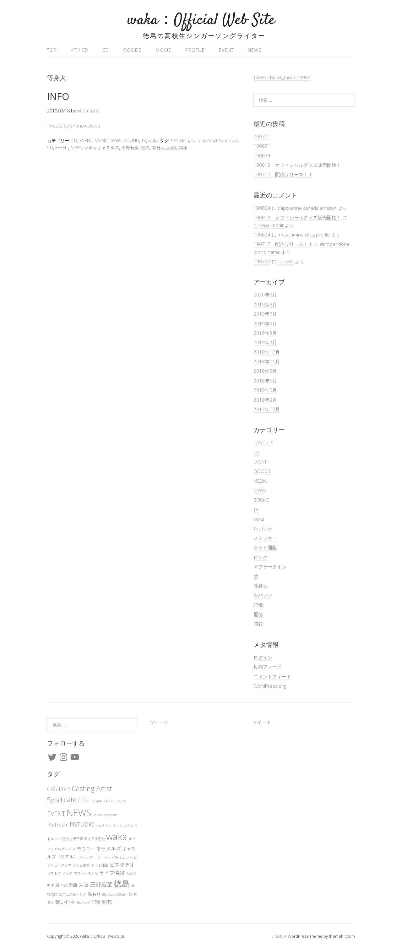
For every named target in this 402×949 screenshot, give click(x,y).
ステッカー (265, 538)
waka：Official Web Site (201, 20)
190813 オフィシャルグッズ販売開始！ (297, 165)
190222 (261, 261)
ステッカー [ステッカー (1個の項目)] (87, 857)
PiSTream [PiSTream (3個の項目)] (57, 824)
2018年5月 (265, 390)
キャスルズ (108, 147)
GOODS (132, 50)
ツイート (159, 722)
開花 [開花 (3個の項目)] (107, 901)
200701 (261, 136)
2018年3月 (265, 400)
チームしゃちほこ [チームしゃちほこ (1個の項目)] (111, 857)
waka (153, 141)
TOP (52, 50)
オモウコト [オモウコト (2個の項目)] (84, 848)
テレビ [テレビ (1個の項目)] (132, 857)
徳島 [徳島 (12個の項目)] (122, 883)
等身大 (158, 147)
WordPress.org (269, 686)
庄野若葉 (130, 147)
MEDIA (101, 141)
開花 (182, 147)
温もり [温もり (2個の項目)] (94, 894)
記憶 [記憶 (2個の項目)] (96, 902)
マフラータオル (269, 566)
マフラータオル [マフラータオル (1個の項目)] (86, 873)
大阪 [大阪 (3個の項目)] (84, 884)
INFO (58, 96)
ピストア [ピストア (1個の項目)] (54, 873)
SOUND (131, 141)
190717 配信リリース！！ (283, 174)
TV (143, 141)
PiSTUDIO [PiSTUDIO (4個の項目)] (82, 824)
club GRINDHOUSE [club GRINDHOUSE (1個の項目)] (101, 801)
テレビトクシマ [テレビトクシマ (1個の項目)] (59, 865)
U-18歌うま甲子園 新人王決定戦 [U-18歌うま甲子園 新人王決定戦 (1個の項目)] (80, 839)
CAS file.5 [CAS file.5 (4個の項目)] (59, 789)
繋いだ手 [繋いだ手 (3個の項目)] (65, 901)
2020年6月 (265, 294)
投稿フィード (267, 667)
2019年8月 (265, 304)
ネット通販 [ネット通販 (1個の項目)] (99, 865)
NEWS (255, 50)
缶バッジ (262, 595)
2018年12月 (266, 352)
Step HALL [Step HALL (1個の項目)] (103, 825)
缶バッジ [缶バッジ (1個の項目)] (83, 902)
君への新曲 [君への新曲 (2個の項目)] (66, 885)
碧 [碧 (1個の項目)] (130, 894)
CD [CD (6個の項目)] (82, 799)
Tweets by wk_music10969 (282, 77)
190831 (261, 146)
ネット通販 (265, 547)
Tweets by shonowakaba (73, 125)
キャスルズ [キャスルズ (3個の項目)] (108, 848)
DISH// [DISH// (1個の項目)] (121, 801)
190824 (261, 155)
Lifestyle (279, 936)
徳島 (145, 147)
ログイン (262, 657)
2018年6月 (265, 380)
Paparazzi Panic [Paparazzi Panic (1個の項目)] (105, 815)
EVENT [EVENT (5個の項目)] (56, 814)
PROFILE (195, 50)
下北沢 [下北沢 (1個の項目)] (131, 873)
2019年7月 (265, 314)
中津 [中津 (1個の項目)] (50, 885)
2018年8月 (265, 371)
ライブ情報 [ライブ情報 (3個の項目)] (111, 872)
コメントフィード (272, 676)
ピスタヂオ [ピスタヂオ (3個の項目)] (122, 864)
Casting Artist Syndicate (214, 141)
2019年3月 (265, 333)
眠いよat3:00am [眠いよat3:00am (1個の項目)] (115, 894)
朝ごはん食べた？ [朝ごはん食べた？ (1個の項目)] (72, 894)
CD (105, 50)
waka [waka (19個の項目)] (116, 836)
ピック (260, 557)
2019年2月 (265, 342)
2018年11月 (266, 361)
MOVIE (163, 50)
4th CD (79, 50)
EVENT (226, 50)
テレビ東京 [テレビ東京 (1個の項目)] (81, 865)
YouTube (262, 528)
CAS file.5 (180, 141)
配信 (258, 614)
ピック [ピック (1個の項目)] (67, 873)
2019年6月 (265, 323)
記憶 (171, 147)
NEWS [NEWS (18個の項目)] (79, 812)
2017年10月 (266, 409)
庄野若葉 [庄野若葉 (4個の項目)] (101, 884)
